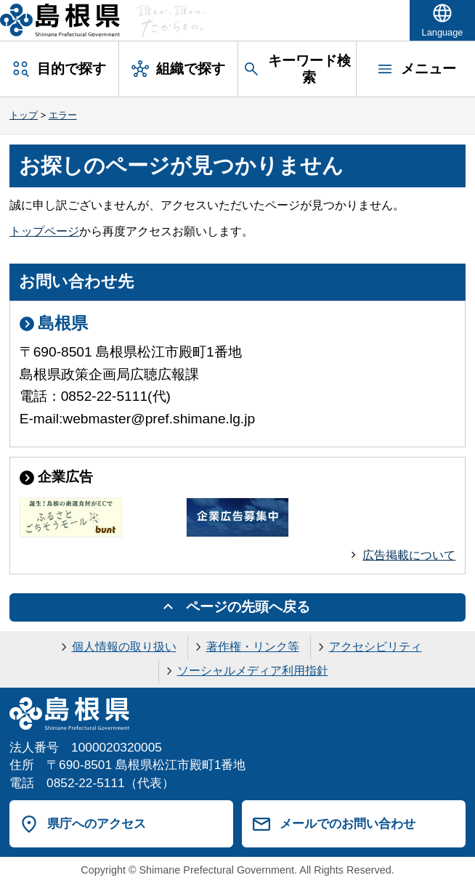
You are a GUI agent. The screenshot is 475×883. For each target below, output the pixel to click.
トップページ (44, 231)
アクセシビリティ (375, 646)
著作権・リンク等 (252, 646)
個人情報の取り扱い (124, 646)
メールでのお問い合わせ (347, 823)
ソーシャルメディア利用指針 (252, 670)
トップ (23, 115)
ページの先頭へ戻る (248, 606)
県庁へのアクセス (96, 823)
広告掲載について (408, 555)
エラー (63, 115)
